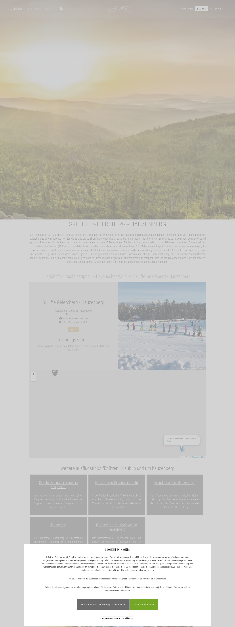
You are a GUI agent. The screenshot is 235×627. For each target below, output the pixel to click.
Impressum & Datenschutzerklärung (117, 618)
